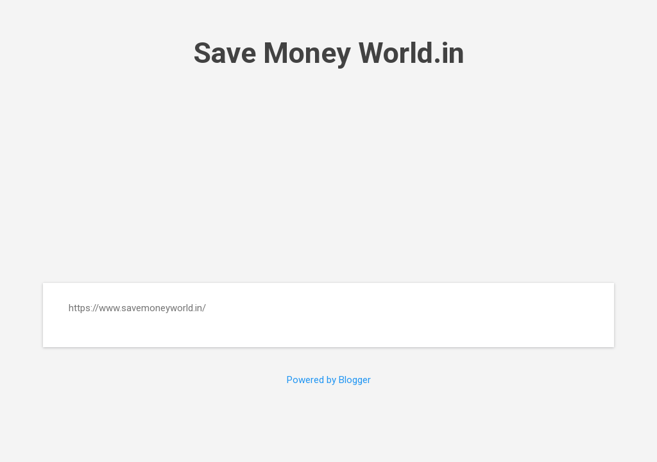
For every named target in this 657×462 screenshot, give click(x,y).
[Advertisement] (328, 176)
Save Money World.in (329, 53)
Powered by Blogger (329, 380)
